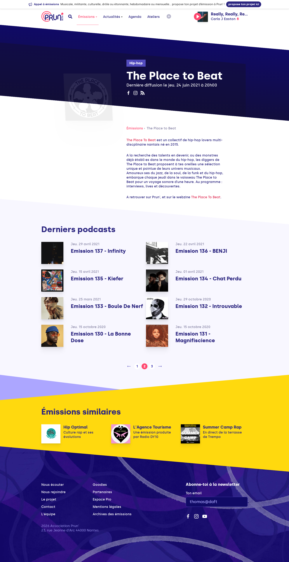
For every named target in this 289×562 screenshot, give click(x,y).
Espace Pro (102, 499)
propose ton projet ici (243, 4)
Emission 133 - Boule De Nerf (107, 306)
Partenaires (102, 492)
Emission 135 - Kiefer (97, 279)
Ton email (194, 493)
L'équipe (48, 514)
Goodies (100, 485)
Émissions (87, 17)
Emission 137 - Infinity (98, 251)
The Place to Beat (161, 128)
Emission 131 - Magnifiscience (195, 337)
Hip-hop (136, 63)
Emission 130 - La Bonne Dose (101, 337)
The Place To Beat (141, 140)
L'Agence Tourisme (152, 427)
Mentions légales (107, 507)
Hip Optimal (75, 427)
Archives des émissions (112, 514)
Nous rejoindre (53, 492)
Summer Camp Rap (222, 427)
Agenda (134, 17)
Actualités (113, 17)
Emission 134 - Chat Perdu (208, 279)
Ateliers (153, 17)
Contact (48, 507)
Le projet (48, 499)
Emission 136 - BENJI (201, 251)
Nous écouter (52, 485)
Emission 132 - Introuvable (208, 306)
